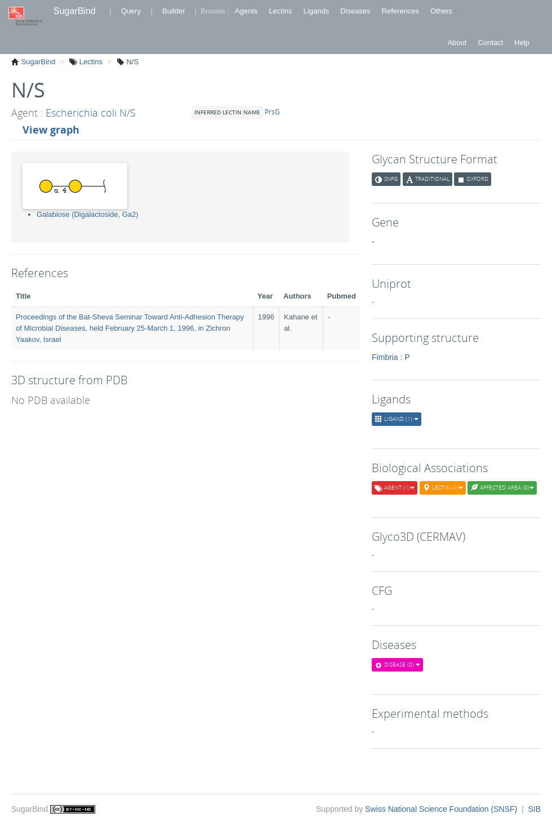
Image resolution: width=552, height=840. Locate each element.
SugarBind (75, 11)
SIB (534, 809)
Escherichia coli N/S (91, 112)
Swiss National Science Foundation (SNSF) (442, 809)
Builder (173, 11)
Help (521, 42)
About (456, 42)
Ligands (317, 11)
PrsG (274, 111)
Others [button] (444, 11)
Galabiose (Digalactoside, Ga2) (88, 214)
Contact (490, 42)
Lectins (280, 11)
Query (131, 11)
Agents (246, 11)
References (400, 11)
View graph (51, 129)
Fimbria (385, 357)
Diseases (355, 11)
